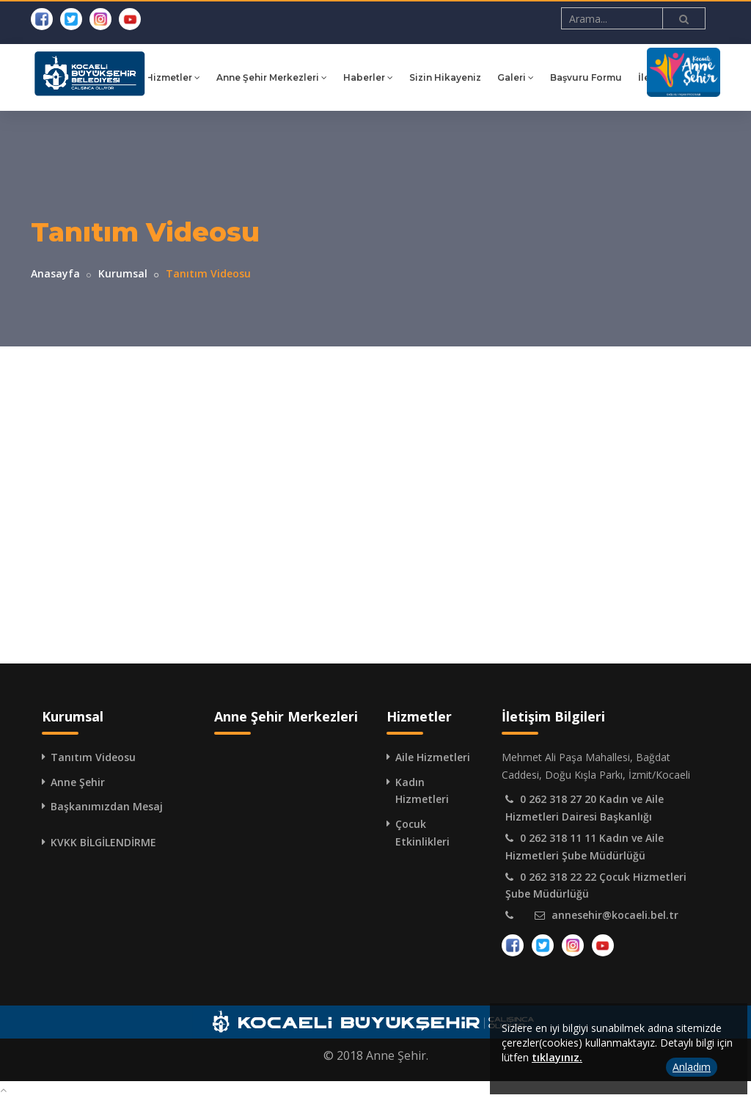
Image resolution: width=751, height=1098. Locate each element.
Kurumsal (122, 273)
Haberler (388, 77)
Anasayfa (55, 273)
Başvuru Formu (606, 77)
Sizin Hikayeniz (465, 77)
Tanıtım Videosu (93, 757)
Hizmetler (193, 77)
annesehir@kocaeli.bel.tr (615, 915)
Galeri (535, 77)
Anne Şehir (78, 782)
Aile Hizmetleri (432, 757)
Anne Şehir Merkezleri (291, 77)
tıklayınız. (557, 1057)
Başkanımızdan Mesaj (107, 806)
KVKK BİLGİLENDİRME (103, 842)
